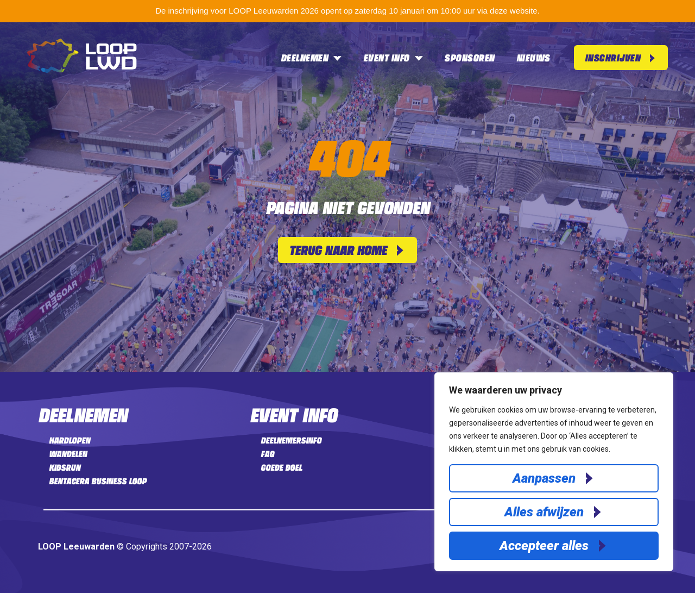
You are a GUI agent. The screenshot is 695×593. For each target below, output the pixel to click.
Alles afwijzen (544, 512)
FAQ (267, 453)
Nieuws (533, 58)
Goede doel (281, 467)
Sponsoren (469, 58)
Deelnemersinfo (291, 440)
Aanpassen (544, 478)
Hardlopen (69, 440)
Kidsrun (64, 467)
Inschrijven (613, 58)
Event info (393, 57)
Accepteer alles (544, 545)
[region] (553, 471)
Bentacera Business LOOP (98, 481)
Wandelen (68, 453)
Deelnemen (311, 57)
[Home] (82, 70)
